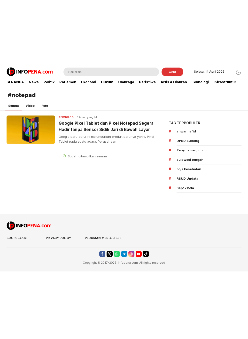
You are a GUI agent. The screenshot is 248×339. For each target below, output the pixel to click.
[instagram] (131, 254)
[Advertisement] (124, 34)
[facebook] (102, 254)
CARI (172, 72)
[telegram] (124, 254)
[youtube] (139, 254)
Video (30, 106)
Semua (13, 106)
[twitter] (110, 254)
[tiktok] (146, 254)
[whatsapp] (117, 254)
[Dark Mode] (238, 72)
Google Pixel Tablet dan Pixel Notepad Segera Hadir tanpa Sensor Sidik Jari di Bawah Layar (106, 126)
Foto (44, 106)
